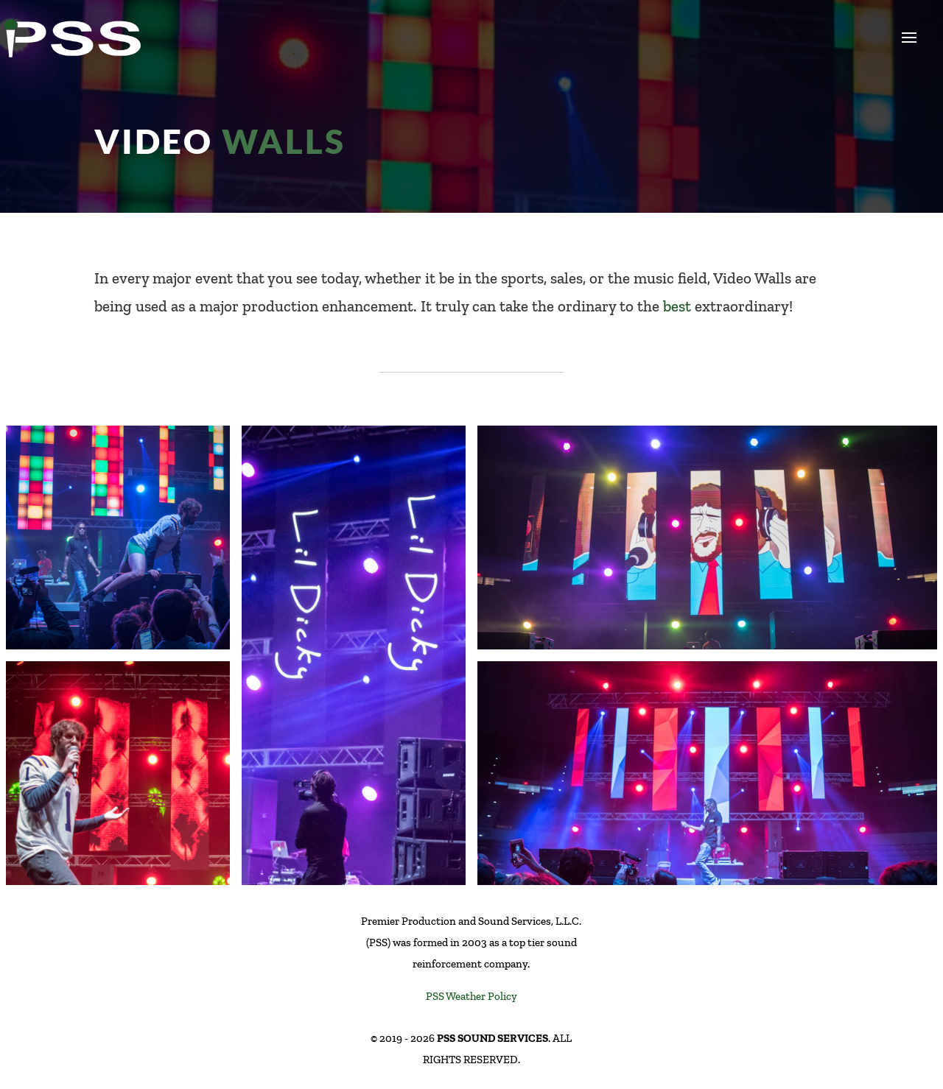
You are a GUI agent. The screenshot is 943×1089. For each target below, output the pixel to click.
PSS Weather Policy (471, 996)
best (677, 306)
